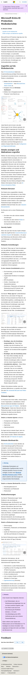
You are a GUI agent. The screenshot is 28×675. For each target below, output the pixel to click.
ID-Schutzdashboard (9, 72)
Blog (2, 666)
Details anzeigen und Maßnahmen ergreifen (12, 33)
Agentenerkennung (9, 580)
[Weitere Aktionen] (25, 14)
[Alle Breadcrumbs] (2, 14)
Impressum (16, 670)
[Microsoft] (14, 2)
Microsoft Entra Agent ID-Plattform (10, 406)
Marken (3, 673)
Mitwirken (8, 666)
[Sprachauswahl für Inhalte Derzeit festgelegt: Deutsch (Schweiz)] (7, 654)
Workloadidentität (8, 443)
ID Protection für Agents (16, 436)
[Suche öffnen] (20, 2)
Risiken (21, 219)
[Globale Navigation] (1, 2)
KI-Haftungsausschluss (6, 664)
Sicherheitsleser (8, 83)
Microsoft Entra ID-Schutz (11, 13)
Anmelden (24, 2)
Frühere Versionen (18, 664)
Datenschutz (15, 666)
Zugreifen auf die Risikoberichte (9, 31)
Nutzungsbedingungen (6, 670)
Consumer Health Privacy (7, 668)
